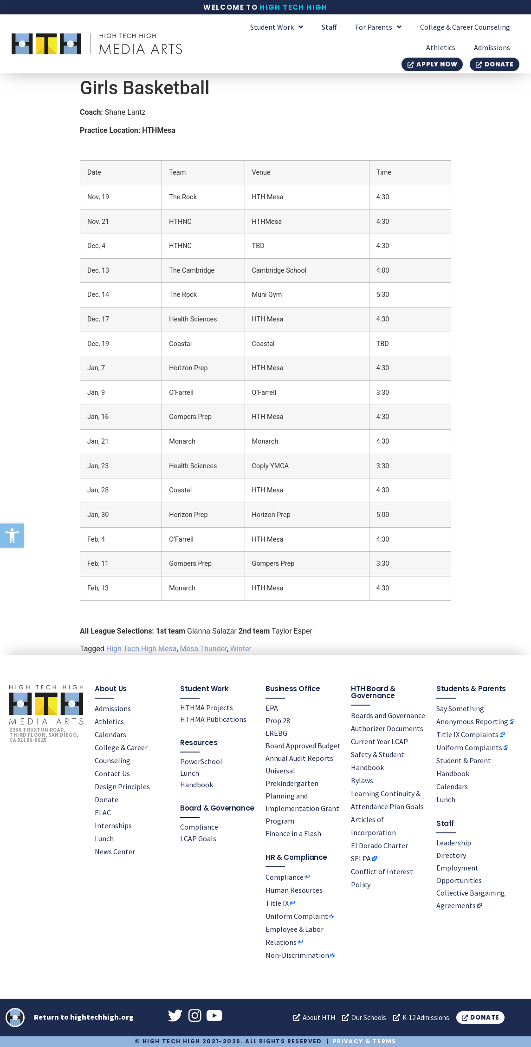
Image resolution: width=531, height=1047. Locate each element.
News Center (115, 851)
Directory (451, 854)
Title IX (277, 902)
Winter (241, 648)
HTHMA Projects (206, 707)
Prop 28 (278, 720)
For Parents (378, 27)
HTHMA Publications (213, 718)
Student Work (276, 27)
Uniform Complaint (297, 915)
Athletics (440, 47)
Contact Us (112, 773)
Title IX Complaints (467, 734)
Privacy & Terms (364, 1041)
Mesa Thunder (203, 648)
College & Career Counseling (465, 27)
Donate (106, 799)
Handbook (196, 784)
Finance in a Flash (293, 833)
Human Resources (294, 889)
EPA (272, 707)
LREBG (276, 732)
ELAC (103, 812)
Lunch (104, 838)
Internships (113, 825)
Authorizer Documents (387, 728)
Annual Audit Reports (299, 757)
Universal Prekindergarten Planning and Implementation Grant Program (302, 795)
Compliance (199, 826)
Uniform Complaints (469, 747)
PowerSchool (201, 761)
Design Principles (122, 786)
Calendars (110, 734)
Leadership (453, 842)
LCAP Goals (198, 838)
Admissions (492, 47)
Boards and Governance (388, 715)
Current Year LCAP (379, 741)
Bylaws (362, 780)
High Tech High (293, 7)
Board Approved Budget (303, 745)
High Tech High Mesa (141, 648)
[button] (12, 536)
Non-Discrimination (297, 954)
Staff (329, 27)
